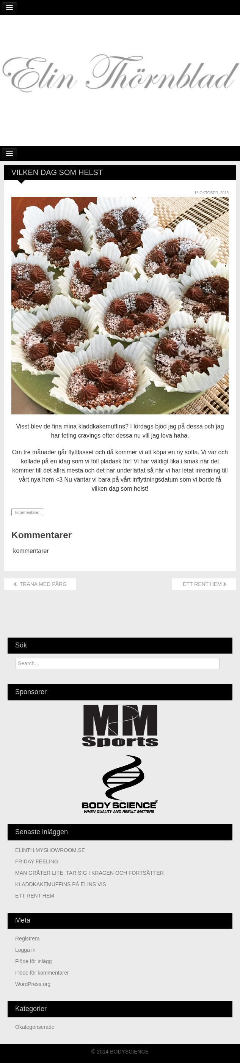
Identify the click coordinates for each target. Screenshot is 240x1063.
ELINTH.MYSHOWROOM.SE (50, 850)
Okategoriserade (35, 1027)
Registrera (27, 938)
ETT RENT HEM (204, 584)
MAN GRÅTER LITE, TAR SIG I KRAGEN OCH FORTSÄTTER (89, 873)
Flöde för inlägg (33, 961)
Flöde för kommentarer (42, 973)
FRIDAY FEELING (36, 861)
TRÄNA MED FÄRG (40, 584)
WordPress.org (32, 984)
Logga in (25, 950)
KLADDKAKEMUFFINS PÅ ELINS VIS (60, 884)
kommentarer (26, 512)
